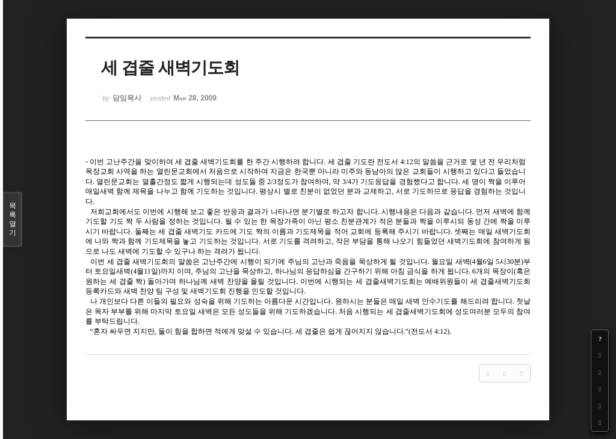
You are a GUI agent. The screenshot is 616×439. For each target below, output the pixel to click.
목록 (12, 219)
